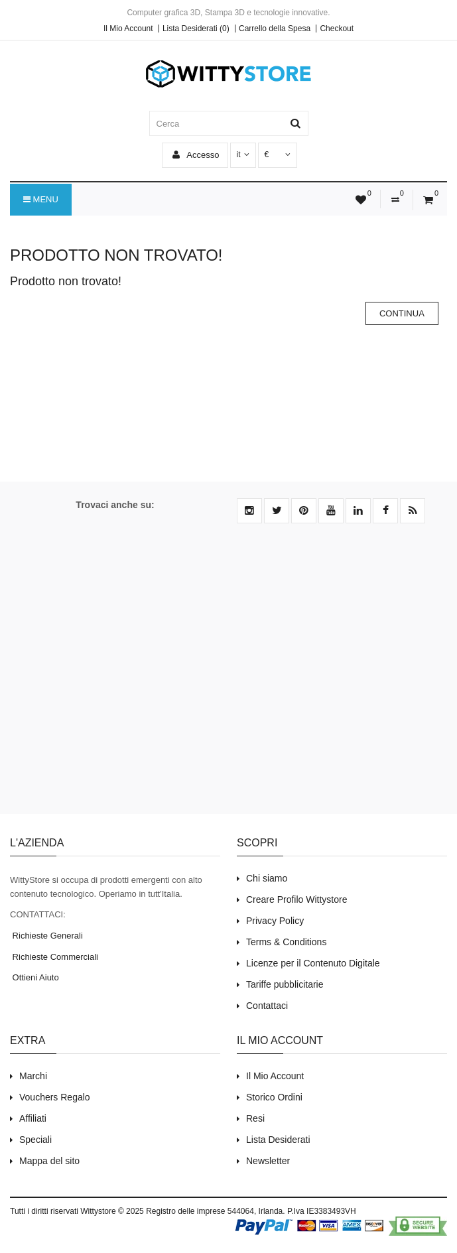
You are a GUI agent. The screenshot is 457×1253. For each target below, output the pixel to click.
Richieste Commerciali (54, 957)
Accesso (195, 155)
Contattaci (267, 1005)
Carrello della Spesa (274, 29)
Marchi (33, 1076)
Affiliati (32, 1118)
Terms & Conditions (286, 942)
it (243, 154)
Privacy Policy (275, 920)
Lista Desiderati (278, 1139)
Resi (255, 1118)
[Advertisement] (228, 676)
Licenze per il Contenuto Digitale (313, 963)
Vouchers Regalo (54, 1097)
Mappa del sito (49, 1160)
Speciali (35, 1139)
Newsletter (268, 1160)
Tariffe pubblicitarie (284, 984)
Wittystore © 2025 (112, 1211)
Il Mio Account (128, 29)
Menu (40, 200)
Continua (401, 313)
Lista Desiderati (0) (196, 29)
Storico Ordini (274, 1097)
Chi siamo (266, 878)
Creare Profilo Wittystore (296, 899)
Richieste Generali (46, 936)
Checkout (337, 29)
